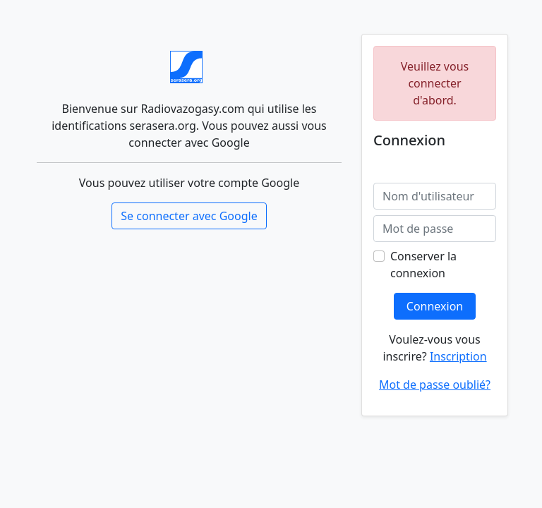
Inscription (458, 356)
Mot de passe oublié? (434, 384)
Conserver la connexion (423, 264)
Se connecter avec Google (189, 216)
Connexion (434, 306)
